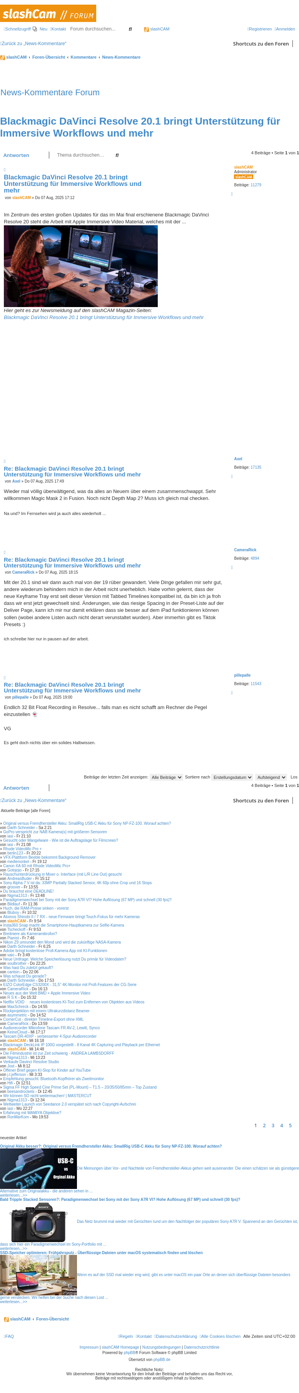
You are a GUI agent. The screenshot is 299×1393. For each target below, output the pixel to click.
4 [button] (281, 1125)
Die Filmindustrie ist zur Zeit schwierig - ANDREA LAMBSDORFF (58, 1053)
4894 (255, 558)
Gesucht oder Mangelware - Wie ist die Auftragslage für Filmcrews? (60, 840)
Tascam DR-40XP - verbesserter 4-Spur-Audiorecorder (50, 1036)
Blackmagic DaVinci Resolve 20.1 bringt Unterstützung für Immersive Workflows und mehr (140, 127)
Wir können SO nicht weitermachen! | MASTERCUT (47, 1096)
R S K (12, 997)
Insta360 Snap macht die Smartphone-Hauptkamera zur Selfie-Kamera (63, 925)
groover (13, 887)
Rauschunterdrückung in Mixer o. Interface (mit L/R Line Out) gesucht (62, 874)
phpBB (129, 1353)
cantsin (13, 972)
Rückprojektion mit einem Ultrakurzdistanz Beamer (46, 1011)
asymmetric (17, 1015)
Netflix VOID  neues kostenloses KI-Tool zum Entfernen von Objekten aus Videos (73, 1002)
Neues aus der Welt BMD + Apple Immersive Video (46, 993)
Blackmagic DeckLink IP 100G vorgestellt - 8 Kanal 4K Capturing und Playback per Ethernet (81, 1045)
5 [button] (290, 1125)
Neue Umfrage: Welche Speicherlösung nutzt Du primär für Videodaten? (64, 959)
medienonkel (18, 861)
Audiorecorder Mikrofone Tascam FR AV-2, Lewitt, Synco (51, 1028)
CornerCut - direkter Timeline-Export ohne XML (43, 1019)
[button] (297, 1125)
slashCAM (156, 29)
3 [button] (273, 1125)
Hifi (10, 1083)
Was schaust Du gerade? (24, 976)
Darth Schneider (21, 828)
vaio (10, 955)
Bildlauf (13, 904)
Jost (10, 1066)
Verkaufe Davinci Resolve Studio (31, 1062)
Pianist (13, 938)
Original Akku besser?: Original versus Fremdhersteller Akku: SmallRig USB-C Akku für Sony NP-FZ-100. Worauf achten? (111, 1146)
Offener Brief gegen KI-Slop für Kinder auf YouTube (46, 1070)
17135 (256, 467)
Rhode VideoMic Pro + (22, 849)
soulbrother (17, 963)
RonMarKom (18, 1117)
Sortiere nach (219, 777)
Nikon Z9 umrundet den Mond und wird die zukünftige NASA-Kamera (62, 942)
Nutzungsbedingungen (161, 1347)
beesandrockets (21, 1091)
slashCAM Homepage (120, 1347)
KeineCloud (17, 1032)
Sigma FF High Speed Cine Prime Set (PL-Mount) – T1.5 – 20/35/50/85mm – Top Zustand (80, 1087)
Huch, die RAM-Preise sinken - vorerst (35, 908)
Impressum (89, 1347)
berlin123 (15, 853)
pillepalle (242, 675)
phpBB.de (162, 1360)
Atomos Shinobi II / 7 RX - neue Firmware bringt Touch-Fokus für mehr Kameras (71, 917)
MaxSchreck (17, 1007)
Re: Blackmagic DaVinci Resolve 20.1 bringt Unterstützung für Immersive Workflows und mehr (72, 471)
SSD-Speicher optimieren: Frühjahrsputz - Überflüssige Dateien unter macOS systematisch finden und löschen (101, 1253)
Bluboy (13, 912)
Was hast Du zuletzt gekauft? (28, 968)
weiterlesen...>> (13, 1195)
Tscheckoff (16, 929)
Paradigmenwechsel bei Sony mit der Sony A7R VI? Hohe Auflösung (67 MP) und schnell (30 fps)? (87, 900)
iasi (10, 836)
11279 (256, 185)
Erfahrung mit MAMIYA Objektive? (32, 1113)
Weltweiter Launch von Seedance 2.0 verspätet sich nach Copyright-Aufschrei (69, 1104)
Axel (238, 459)
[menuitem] (40, 29)
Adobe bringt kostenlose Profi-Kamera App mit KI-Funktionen (55, 951)
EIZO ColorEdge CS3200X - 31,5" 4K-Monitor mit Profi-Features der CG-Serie (69, 985)
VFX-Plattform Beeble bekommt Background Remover (49, 857)
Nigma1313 (17, 895)
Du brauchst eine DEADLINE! (28, 891)
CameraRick (245, 550)
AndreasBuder (19, 878)
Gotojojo (14, 870)
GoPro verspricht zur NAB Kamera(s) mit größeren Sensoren (55, 832)
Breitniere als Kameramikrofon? (30, 934)
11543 (256, 684)
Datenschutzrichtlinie (201, 1347)
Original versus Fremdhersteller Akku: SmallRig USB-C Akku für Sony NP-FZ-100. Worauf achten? (87, 823)
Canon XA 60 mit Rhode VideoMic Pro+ (36, 866)
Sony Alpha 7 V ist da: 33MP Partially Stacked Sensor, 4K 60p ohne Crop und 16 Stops (77, 883)
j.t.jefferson (16, 1074)
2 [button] (264, 1125)
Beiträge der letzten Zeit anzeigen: (133, 777)
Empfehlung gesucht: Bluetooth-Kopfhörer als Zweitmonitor (53, 1079)
